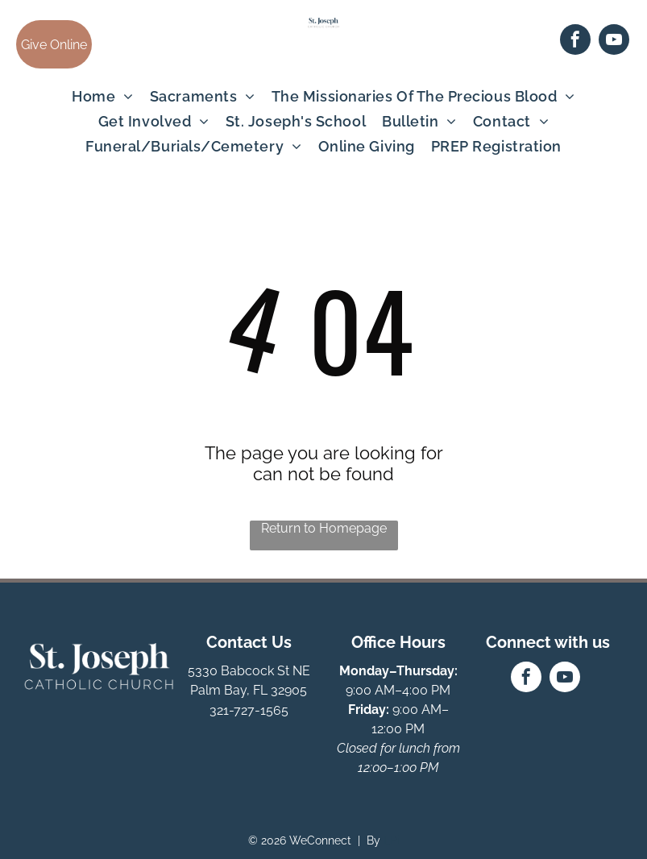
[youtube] (614, 41)
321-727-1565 (248, 710)
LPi (392, 840)
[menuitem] (103, 96)
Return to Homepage (324, 528)
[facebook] (575, 41)
